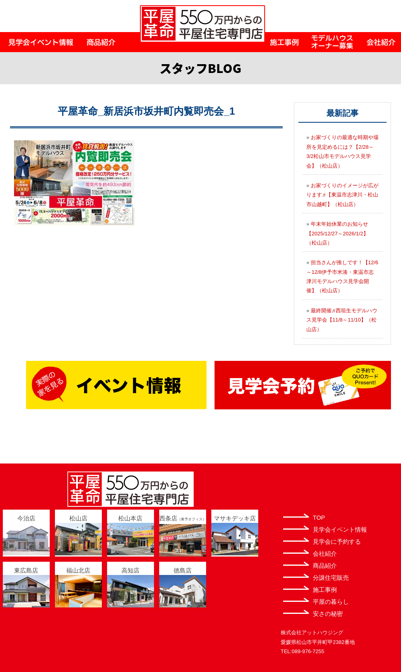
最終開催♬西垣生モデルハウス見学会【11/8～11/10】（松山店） (341, 320)
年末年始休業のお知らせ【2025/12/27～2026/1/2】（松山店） (337, 233)
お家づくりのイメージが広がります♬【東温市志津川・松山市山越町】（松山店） (342, 194)
